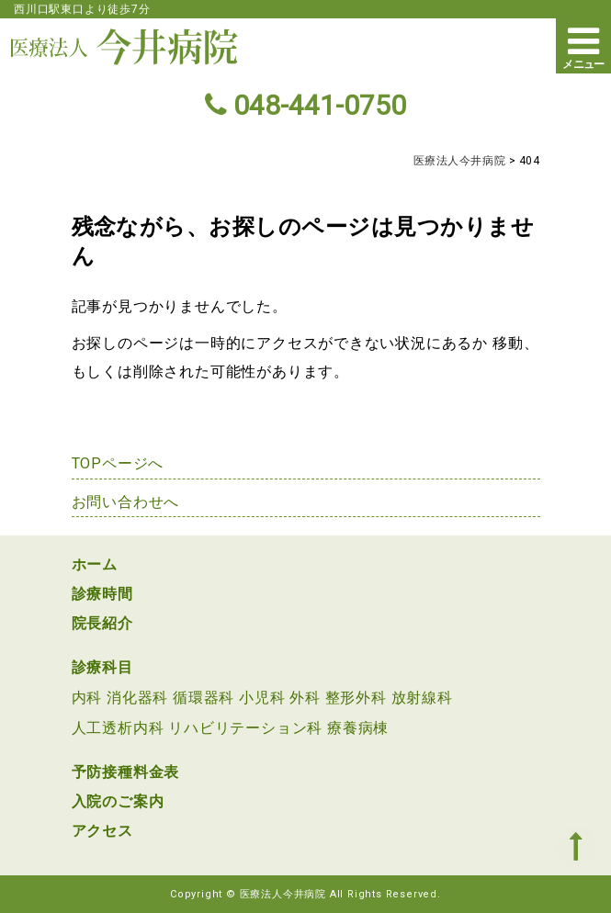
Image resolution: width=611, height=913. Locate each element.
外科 (305, 697)
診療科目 (102, 667)
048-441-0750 (305, 105)
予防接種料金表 (126, 772)
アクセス (102, 831)
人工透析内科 (118, 728)
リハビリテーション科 (245, 728)
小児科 (262, 697)
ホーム (95, 564)
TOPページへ (118, 463)
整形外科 (356, 697)
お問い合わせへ (126, 502)
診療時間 (102, 594)
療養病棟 (358, 728)
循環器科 (203, 697)
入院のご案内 (118, 801)
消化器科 (137, 697)
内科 (87, 697)
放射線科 (422, 697)
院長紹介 (102, 623)
